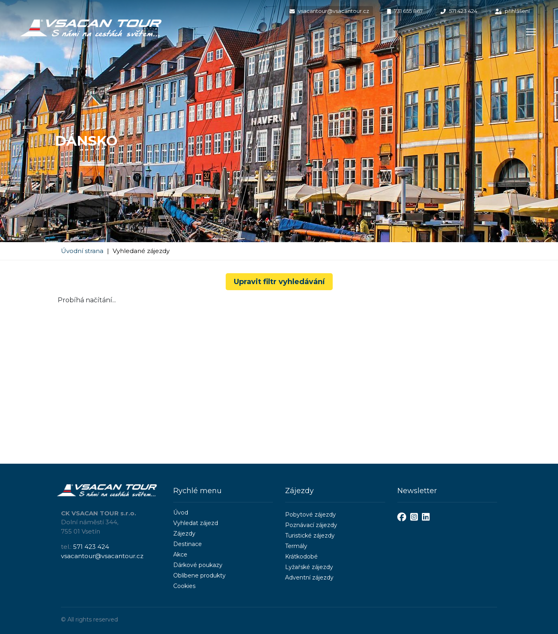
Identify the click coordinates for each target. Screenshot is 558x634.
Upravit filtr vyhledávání (279, 281)
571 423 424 (459, 11)
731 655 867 (405, 11)
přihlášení (512, 11)
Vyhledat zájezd (195, 523)
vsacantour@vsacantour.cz (329, 11)
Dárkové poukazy (197, 565)
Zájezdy (184, 533)
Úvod (180, 512)
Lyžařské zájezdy (309, 567)
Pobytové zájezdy (310, 514)
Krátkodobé (301, 556)
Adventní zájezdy (309, 577)
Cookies (184, 586)
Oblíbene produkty (199, 575)
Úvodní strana (82, 251)
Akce (180, 554)
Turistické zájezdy (310, 535)
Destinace (187, 544)
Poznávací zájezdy (311, 525)
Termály (296, 546)
